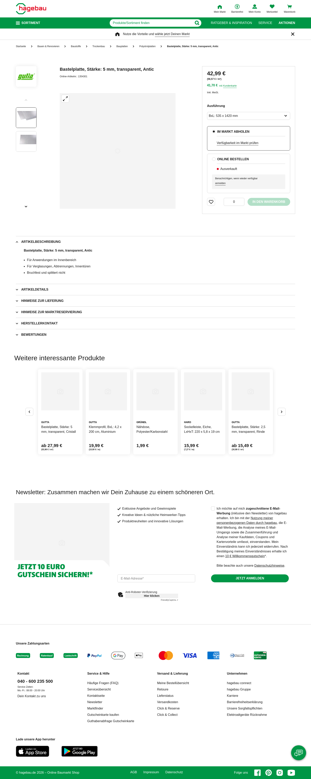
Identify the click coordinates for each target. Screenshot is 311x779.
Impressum (151, 772)
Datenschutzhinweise (269, 565)
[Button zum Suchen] (196, 23)
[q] (151, 23)
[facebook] (257, 772)
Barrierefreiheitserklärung (245, 702)
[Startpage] (31, 8)
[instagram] (279, 772)
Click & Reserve (168, 708)
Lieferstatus (165, 695)
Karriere (232, 695)
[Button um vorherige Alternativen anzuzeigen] (29, 412)
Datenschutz (174, 772)
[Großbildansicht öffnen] (118, 151)
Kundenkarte (230, 85)
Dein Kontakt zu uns (31, 696)
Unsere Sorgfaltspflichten (244, 708)
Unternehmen (237, 673)
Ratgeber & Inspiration (231, 23)
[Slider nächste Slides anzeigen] (26, 205)
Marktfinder (95, 708)
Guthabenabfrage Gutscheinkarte (110, 721)
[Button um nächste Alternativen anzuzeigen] (282, 412)
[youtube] (291, 772)
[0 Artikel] (234, 202)
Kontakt (23, 673)
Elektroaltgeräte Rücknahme (247, 714)
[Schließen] (292, 34)
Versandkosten (167, 702)
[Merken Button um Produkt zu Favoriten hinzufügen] (211, 202)
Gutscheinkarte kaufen (103, 714)
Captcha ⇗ (169, 600)
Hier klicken (152, 595)
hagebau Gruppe (239, 689)
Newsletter (94, 702)
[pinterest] (268, 772)
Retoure (162, 689)
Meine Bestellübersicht (173, 683)
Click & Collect (167, 714)
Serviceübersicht (99, 689)
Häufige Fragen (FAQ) (102, 683)
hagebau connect (239, 683)
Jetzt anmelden (250, 578)
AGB (133, 772)
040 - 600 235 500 (35, 681)
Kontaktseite (96, 695)
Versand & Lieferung (172, 673)
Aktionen (286, 23)
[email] (156, 578)
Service (265, 23)
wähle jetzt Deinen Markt (172, 34)
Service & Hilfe (98, 673)
